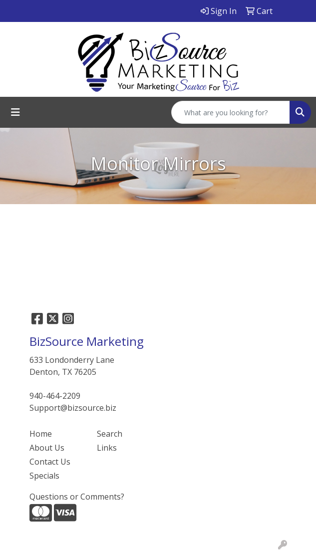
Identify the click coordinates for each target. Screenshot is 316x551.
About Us (46, 447)
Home (40, 433)
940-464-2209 (54, 395)
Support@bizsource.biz (72, 407)
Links (107, 447)
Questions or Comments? (76, 496)
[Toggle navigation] (15, 112)
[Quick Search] (230, 112)
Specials (44, 475)
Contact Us (49, 461)
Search (109, 433)
